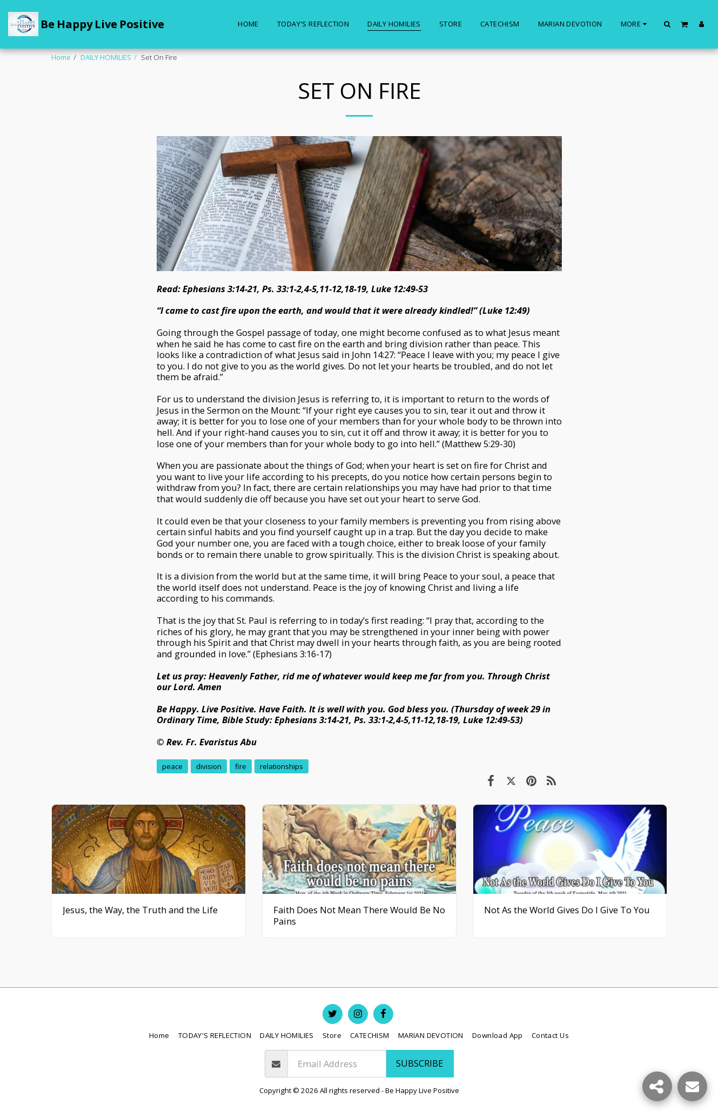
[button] (667, 24)
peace (172, 766)
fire (240, 766)
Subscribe (419, 1063)
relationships (281, 766)
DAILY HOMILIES (105, 57)
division (209, 766)
